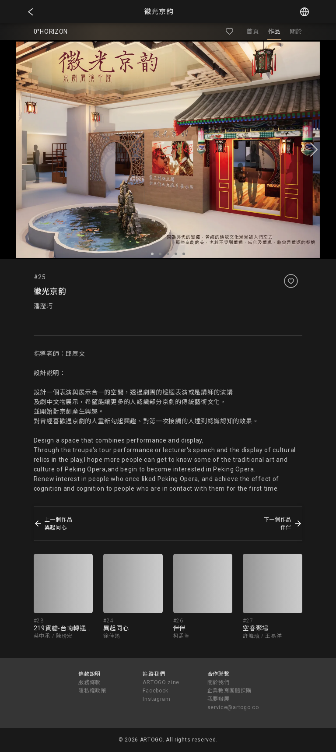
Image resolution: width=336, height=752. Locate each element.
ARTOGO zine (161, 682)
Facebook (155, 691)
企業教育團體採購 (229, 691)
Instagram (156, 699)
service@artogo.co (233, 707)
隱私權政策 (92, 691)
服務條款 (89, 682)
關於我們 (218, 682)
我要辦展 (218, 699)
